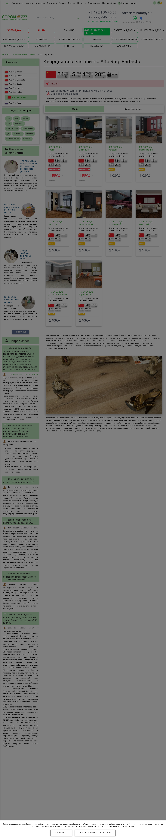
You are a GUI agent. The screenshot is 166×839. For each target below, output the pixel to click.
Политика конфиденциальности (95, 833)
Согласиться (61, 833)
